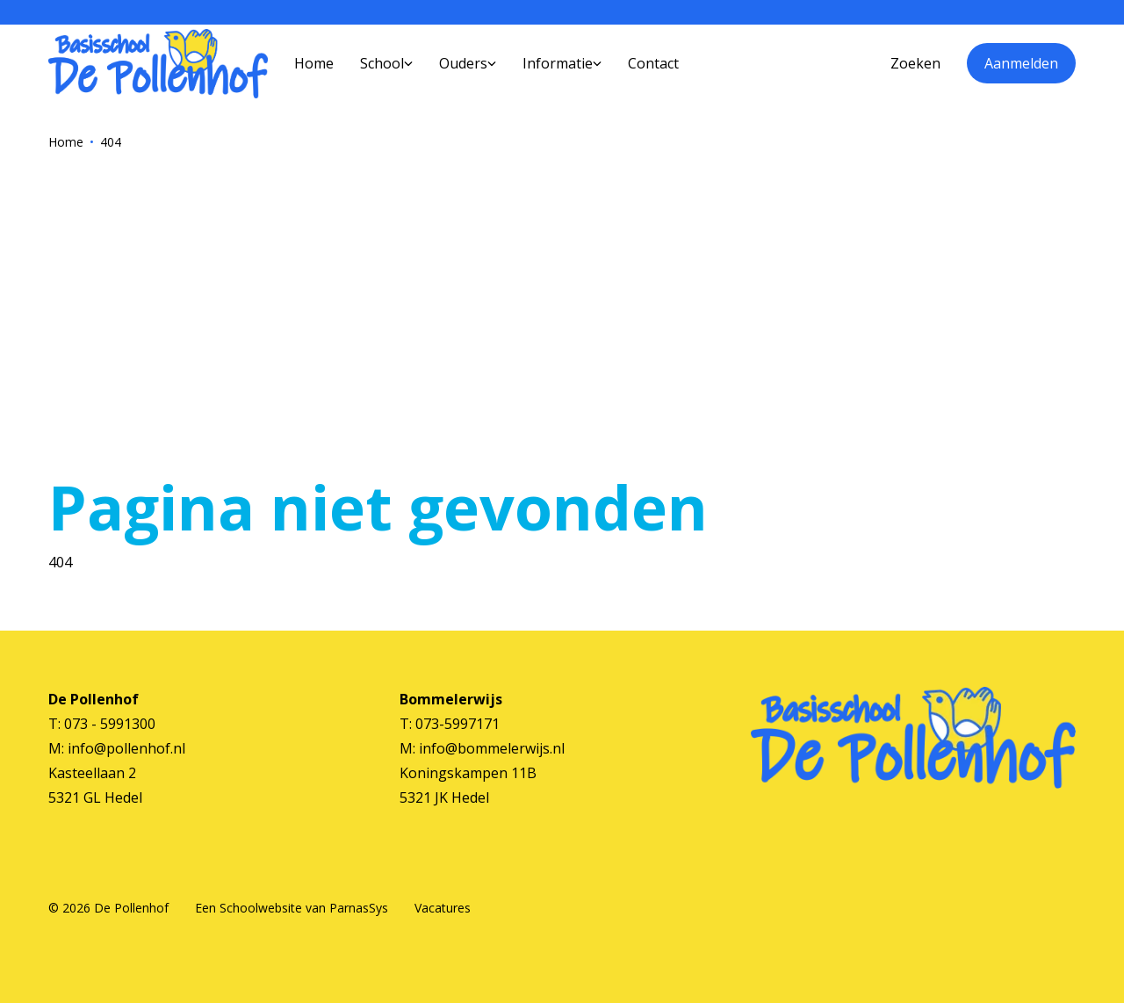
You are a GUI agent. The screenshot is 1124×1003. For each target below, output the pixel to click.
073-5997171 (457, 723)
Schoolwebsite (261, 907)
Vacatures (442, 907)
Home (65, 141)
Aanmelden (1021, 63)
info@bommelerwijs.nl (492, 748)
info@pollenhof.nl (126, 748)
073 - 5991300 (109, 723)
